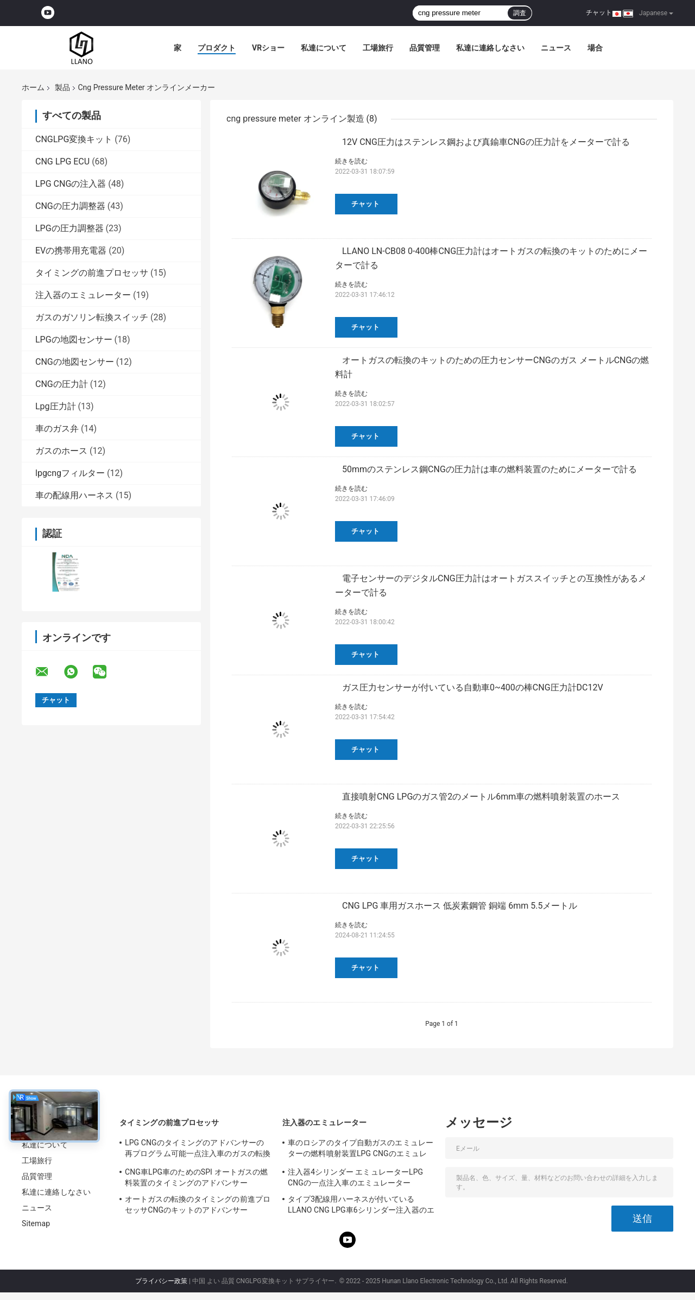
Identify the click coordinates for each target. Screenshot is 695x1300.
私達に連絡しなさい (490, 47)
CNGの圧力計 (61, 384)
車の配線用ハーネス (74, 495)
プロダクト (217, 47)
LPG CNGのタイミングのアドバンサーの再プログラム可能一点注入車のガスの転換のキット (197, 1149)
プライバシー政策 (161, 1281)
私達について (323, 47)
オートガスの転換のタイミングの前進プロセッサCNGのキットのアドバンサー (197, 1204)
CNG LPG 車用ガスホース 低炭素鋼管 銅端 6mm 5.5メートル (459, 906)
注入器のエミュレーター (83, 295)
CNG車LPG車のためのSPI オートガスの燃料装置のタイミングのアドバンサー (196, 1177)
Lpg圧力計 (55, 406)
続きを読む (351, 161)
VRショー (268, 47)
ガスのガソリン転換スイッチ (91, 317)
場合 (595, 47)
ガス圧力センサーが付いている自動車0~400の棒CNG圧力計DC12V (472, 687)
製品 (62, 87)
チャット (599, 12)
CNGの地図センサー (74, 362)
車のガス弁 (57, 428)
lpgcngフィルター (70, 473)
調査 (519, 13)
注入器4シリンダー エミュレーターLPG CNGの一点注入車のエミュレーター (355, 1177)
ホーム (33, 87)
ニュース (556, 47)
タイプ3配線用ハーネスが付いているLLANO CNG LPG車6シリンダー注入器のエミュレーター (361, 1206)
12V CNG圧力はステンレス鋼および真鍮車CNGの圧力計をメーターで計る (486, 142)
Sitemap (36, 1223)
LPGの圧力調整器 (69, 228)
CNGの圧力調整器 (70, 206)
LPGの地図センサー (73, 339)
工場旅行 (378, 47)
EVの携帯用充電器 (70, 250)
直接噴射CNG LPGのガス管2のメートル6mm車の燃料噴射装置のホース (481, 796)
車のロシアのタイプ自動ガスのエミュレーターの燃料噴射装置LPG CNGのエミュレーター (360, 1149)
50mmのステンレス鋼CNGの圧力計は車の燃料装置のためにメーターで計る (489, 469)
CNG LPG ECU (62, 161)
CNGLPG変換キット (73, 139)
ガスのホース (61, 451)
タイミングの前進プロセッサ (91, 273)
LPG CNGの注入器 (70, 184)
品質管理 (424, 47)
